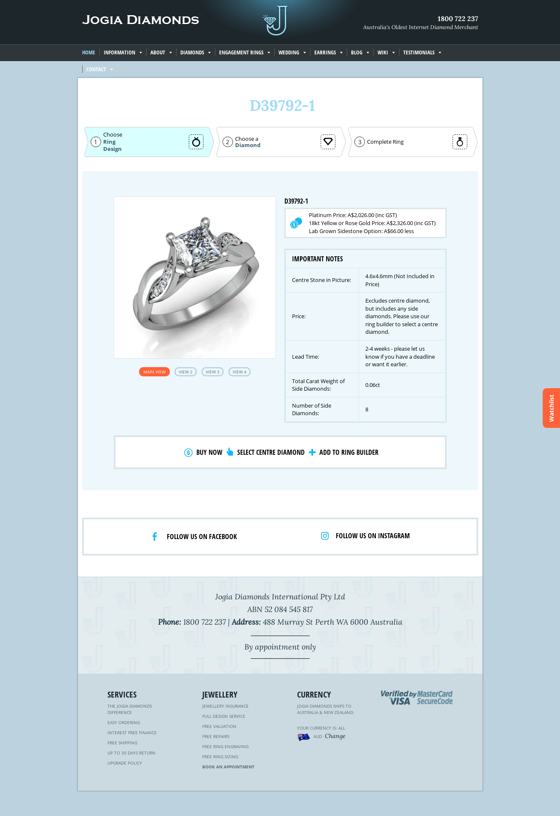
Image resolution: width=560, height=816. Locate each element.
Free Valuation (219, 726)
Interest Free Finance (132, 732)
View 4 (240, 372)
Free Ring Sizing (220, 757)
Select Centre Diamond (271, 452)
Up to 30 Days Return (131, 753)
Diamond (247, 145)
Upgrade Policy (124, 763)
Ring (109, 141)
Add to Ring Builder (348, 452)
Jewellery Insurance (225, 706)
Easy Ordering (123, 722)
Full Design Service (223, 716)
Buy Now (209, 452)
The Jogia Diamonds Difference (129, 709)
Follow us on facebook (202, 536)
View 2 (186, 372)
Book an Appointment (228, 767)
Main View (154, 372)
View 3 (213, 372)
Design (112, 149)
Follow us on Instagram (373, 536)
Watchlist (551, 408)
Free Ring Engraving (225, 746)
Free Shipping (122, 743)
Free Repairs (215, 736)
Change (335, 736)
